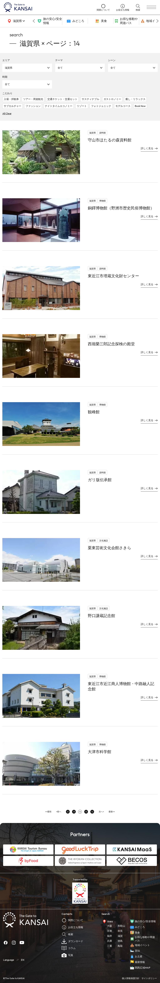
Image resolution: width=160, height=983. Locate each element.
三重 (109, 945)
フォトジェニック (101, 106)
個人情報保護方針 (130, 978)
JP (17, 959)
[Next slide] (157, 21)
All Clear (7, 113)
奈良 (120, 930)
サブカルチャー (12, 106)
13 (74, 812)
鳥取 (120, 945)
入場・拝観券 (11, 99)
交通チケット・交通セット (62, 99)
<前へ (58, 811)
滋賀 (120, 935)
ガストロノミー (112, 99)
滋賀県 (8, 67)
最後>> (112, 811)
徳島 (120, 940)
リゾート (82, 106)
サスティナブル (90, 99)
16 (92, 812)
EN (22, 959)
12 (68, 812)
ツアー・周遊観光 (33, 99)
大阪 (109, 925)
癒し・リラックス (135, 99)
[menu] (151, 7)
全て (60, 67)
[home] (47, 7)
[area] (15, 21)
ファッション (33, 106)
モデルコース (122, 106)
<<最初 (48, 811)
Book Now (140, 106)
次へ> (101, 811)
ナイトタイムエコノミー (58, 106)
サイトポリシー (149, 978)
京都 (109, 930)
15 (86, 812)
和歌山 (121, 925)
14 (80, 812)
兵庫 (109, 940)
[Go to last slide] (33, 21)
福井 (109, 935)
